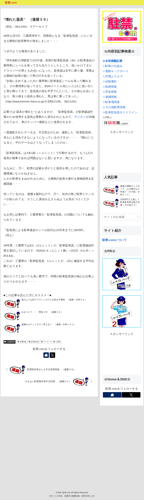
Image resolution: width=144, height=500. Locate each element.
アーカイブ (46, 342)
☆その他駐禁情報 (113, 107)
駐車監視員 (34, 342)
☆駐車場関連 (111, 102)
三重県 (57, 342)
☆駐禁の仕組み (112, 65)
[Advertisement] (121, 152)
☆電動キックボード (115, 71)
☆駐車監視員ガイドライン (119, 112)
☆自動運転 (109, 81)
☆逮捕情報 (9, 342)
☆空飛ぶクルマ (112, 76)
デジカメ (80, 116)
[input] (121, 217)
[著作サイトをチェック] (46, 355)
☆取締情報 (109, 86)
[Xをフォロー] (52, 355)
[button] (138, 217)
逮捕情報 (22, 342)
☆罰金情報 (109, 91)
